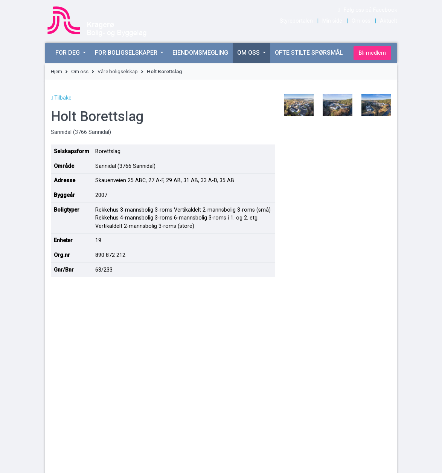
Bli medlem (372, 53)
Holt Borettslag (164, 71)
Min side (332, 21)
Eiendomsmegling (200, 52)
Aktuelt (388, 21)
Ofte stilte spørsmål (309, 52)
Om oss (361, 21)
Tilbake (61, 98)
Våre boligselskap (118, 71)
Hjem (56, 71)
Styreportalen (296, 21)
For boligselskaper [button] (127, 52)
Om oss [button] (249, 52)
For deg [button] (68, 52)
